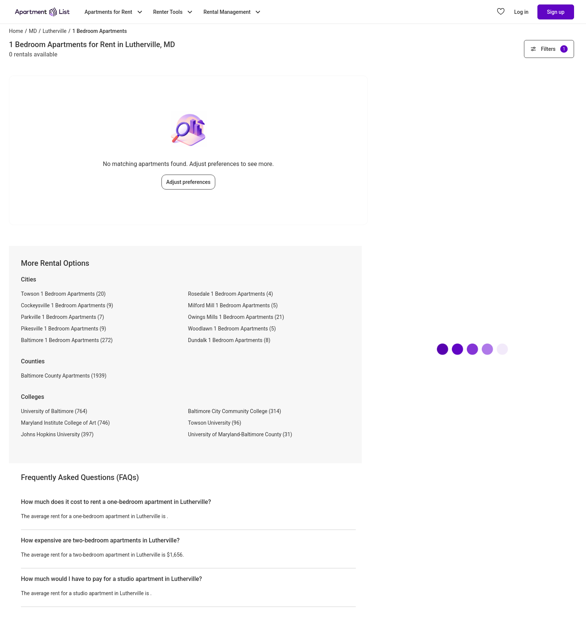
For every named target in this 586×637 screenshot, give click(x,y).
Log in (521, 12)
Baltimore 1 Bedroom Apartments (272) (66, 340)
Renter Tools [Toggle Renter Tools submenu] (174, 11)
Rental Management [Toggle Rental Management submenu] (232, 11)
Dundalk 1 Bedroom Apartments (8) (229, 340)
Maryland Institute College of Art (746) (65, 423)
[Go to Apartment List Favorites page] (500, 12)
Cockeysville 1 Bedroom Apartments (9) (67, 305)
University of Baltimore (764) (54, 411)
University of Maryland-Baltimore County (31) (240, 434)
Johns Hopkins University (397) (57, 434)
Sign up (556, 12)
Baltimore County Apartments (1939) (64, 376)
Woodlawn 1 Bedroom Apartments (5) (232, 329)
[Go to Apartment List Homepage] (42, 12)
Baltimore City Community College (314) (234, 411)
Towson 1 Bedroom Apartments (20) (63, 294)
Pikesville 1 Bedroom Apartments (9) (63, 329)
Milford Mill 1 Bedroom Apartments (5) (233, 305)
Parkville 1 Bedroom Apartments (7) (62, 317)
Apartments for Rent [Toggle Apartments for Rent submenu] (114, 11)
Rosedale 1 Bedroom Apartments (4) (230, 294)
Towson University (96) (214, 423)
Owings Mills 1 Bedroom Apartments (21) (236, 317)
